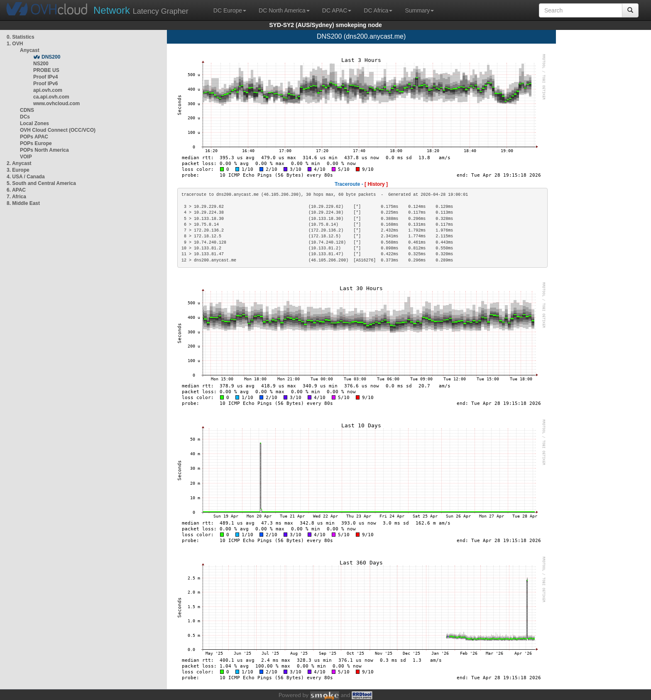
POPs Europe (36, 143)
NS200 (41, 64)
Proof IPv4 (45, 77)
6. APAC (16, 190)
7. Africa (16, 197)
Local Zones (34, 123)
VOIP (26, 157)
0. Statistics (20, 37)
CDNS (27, 110)
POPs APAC (34, 137)
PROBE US (46, 70)
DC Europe (229, 10)
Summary (419, 10)
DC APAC (336, 10)
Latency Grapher (140, 10)
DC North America (284, 10)
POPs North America (44, 150)
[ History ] (376, 184)
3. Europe (18, 170)
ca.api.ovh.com (51, 97)
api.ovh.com (47, 90)
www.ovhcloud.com (56, 103)
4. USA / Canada (26, 177)
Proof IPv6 (45, 83)
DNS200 (51, 57)
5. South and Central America (41, 183)
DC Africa (378, 10)
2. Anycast (19, 163)
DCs (25, 117)
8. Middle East (23, 203)
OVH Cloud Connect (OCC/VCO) (57, 130)
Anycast (29, 50)
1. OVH (15, 44)
